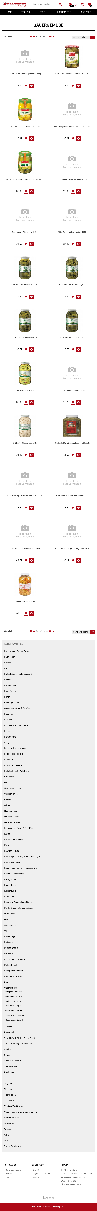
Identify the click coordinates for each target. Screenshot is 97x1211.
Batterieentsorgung (13, 1170)
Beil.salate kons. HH (14, 996)
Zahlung (8, 1177)
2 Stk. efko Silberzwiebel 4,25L (25, 443)
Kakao (7, 845)
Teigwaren (9, 1083)
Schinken (8, 1026)
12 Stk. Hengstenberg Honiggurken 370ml (25, 127)
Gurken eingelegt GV (14, 1006)
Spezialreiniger (10, 1066)
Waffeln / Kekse (11, 1118)
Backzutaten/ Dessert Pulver (17, 651)
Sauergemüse (10, 988)
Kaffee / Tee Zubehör (13, 839)
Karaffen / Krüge (11, 851)
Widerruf (35, 1177)
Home (9, 12)
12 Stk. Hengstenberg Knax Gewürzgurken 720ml (72, 127)
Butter (7, 697)
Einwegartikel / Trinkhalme (16, 725)
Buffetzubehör (10, 685)
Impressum (36, 1207)
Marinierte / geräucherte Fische (18, 902)
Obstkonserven (11, 925)
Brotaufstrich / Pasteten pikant (18, 674)
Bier (6, 668)
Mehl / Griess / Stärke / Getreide (18, 908)
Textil (43, 12)
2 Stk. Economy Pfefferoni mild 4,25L (25, 232)
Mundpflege (9, 913)
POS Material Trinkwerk (14, 959)
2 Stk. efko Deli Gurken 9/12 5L (72, 338)
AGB (63, 1207)
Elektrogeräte (10, 737)
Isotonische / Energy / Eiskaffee (18, 828)
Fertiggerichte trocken (13, 754)
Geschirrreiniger (11, 794)
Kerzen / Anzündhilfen (14, 874)
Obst (6, 919)
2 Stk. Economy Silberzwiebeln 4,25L (72, 232)
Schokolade (9, 1032)
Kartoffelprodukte (12, 862)
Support (86, 12)
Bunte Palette (10, 691)
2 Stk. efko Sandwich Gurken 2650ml (72, 390)
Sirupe (7, 1055)
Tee (5, 1078)
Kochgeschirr (10, 879)
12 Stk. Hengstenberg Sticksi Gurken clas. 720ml (25, 179)
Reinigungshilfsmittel (13, 971)
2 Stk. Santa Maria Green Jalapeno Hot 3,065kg (72, 443)
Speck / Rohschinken (13, 1060)
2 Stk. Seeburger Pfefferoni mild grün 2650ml (24, 496)
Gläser (7, 805)
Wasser (7, 1129)
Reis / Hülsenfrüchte (13, 976)
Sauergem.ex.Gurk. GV (15, 1015)
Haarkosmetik (10, 811)
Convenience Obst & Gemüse (17, 708)
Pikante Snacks (11, 948)
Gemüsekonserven (12, 788)
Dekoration (9, 714)
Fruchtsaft (9, 759)
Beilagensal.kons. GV (14, 1001)
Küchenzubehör (11, 891)
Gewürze (8, 799)
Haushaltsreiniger (12, 822)
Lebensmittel (64, 12)
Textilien (8, 1089)
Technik (26, 12)
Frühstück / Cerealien (13, 765)
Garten (7, 782)
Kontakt (35, 1170)
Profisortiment (10, 965)
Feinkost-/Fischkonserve (15, 748)
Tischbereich (10, 1095)
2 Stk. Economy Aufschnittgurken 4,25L (72, 179)
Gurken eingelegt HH (14, 1011)
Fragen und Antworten (41, 1174)
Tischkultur (9, 1100)
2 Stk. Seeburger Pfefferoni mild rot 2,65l (72, 496)
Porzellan (8, 953)
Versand (8, 1174)
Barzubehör (9, 657)
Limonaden (9, 896)
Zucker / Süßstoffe (12, 1146)
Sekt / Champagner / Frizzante (18, 1043)
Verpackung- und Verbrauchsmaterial (20, 1112)
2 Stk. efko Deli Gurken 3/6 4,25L (72, 285)
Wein (6, 1135)
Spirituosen (9, 1072)
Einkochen (9, 719)
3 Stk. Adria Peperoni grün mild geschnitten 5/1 (72, 549)
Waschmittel (9, 1123)
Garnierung (9, 777)
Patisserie (8, 942)
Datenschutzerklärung (51, 1207)
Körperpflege (10, 885)
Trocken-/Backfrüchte (13, 1106)
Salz (6, 982)
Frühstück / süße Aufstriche (16, 771)
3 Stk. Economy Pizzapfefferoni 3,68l (25, 601)
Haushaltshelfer (11, 816)
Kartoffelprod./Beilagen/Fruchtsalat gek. (22, 856)
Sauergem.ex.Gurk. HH (15, 1020)
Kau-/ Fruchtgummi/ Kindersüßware (20, 868)
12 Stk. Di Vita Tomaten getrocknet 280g (25, 74)
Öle (5, 931)
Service (7, 1049)
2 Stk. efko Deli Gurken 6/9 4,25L (25, 338)
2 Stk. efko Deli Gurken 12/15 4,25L (25, 285)
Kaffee (7, 834)
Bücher (7, 680)
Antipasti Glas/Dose (14, 992)
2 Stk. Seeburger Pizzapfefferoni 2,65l (25, 549)
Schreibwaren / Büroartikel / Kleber (19, 1038)
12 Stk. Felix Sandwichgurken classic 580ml (72, 74)
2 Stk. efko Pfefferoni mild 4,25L (25, 390)
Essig (6, 742)
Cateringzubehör (11, 702)
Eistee (7, 731)
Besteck (7, 662)
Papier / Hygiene (11, 936)
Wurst (6, 1140)
